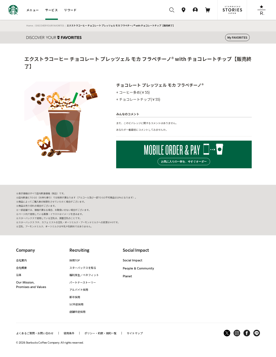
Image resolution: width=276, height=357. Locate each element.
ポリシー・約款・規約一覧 (100, 333)
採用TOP (74, 260)
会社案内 (21, 260)
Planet (127, 276)
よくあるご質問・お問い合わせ (35, 333)
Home (29, 25)
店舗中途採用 (77, 312)
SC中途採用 (76, 304)
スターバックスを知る (82, 268)
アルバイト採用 (78, 290)
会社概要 (21, 268)
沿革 (18, 275)
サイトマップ (135, 333)
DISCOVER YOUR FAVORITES (49, 25)
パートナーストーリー (82, 282)
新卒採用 (74, 297)
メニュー (32, 10)
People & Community (138, 268)
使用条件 (69, 333)
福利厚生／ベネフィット (84, 275)
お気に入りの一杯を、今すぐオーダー (184, 161)
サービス (51, 10)
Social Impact (132, 260)
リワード (70, 10)
